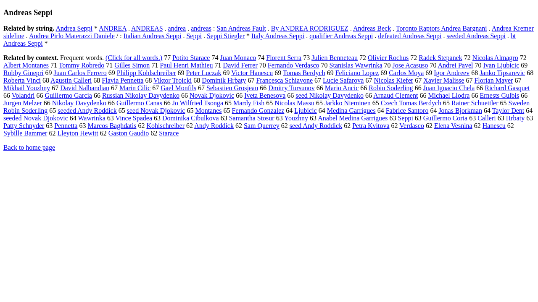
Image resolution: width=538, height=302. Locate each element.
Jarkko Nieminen (347, 103)
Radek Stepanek (440, 57)
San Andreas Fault (241, 28)
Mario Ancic (342, 87)
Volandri (23, 95)
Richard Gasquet (507, 87)
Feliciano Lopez (357, 72)
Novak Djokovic (212, 95)
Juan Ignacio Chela (449, 87)
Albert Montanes (26, 65)
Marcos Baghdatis (111, 125)
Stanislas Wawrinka (356, 65)
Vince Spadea (134, 118)
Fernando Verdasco (293, 65)
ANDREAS (147, 28)
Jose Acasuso (410, 65)
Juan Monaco (238, 57)
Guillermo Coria (445, 118)
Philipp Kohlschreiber (146, 72)
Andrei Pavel (455, 65)
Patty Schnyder (23, 125)
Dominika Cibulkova (190, 118)
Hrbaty (515, 118)
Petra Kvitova (370, 125)
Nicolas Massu (294, 103)
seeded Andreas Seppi (475, 35)
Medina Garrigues (351, 110)
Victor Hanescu (252, 72)
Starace (169, 133)
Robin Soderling (391, 87)
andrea (177, 28)
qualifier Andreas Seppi (341, 35)
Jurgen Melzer (22, 103)
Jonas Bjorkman (460, 110)
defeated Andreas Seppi (409, 35)
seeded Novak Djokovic (35, 118)
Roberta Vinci (22, 80)
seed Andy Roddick (316, 125)
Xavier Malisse (443, 80)
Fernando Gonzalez (258, 110)
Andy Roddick (214, 125)
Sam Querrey (262, 125)
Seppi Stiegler (226, 35)
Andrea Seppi (73, 28)
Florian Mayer (493, 80)
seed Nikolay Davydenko (329, 95)
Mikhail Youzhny (26, 87)
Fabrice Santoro (407, 110)
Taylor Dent (508, 110)
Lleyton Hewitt (77, 133)
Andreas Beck (372, 28)
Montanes (208, 110)
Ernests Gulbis (499, 95)
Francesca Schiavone (284, 80)
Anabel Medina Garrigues (353, 118)
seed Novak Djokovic (156, 110)
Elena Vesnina (453, 125)
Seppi (193, 35)
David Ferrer (240, 65)
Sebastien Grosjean (232, 87)
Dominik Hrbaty (224, 80)
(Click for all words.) (133, 57)
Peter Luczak (204, 72)
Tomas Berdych (304, 72)
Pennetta (65, 125)
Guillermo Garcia (68, 95)
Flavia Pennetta (122, 80)
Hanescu (494, 125)
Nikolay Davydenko (79, 103)
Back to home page (29, 147)
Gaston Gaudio (128, 133)
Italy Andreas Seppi (277, 35)
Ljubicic (305, 110)
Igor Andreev (451, 72)
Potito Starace (191, 57)
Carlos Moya (406, 72)
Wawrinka (91, 118)
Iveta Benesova (264, 95)
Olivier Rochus (388, 57)
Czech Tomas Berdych (411, 103)
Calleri (486, 118)
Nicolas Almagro (495, 57)
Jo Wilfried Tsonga (197, 103)
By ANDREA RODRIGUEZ (309, 28)
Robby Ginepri (23, 72)
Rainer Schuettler (474, 103)
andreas (201, 28)
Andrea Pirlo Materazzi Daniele (72, 35)
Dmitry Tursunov (291, 87)
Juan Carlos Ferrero (80, 72)
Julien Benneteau (334, 57)
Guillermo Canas (139, 103)
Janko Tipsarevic (502, 72)
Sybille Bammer (25, 133)
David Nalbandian (84, 87)
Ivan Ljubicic (501, 65)
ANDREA (113, 28)
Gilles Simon (132, 65)
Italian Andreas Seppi (153, 35)
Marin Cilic (134, 87)
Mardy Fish (248, 103)
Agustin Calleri (71, 80)
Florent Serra (283, 57)
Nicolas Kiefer (393, 80)
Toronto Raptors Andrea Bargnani (441, 28)
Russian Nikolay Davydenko (140, 95)
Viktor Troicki (172, 80)
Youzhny (296, 118)
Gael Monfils (178, 87)
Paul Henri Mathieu (186, 65)
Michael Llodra (448, 95)
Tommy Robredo (82, 65)
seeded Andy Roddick (87, 110)
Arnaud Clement (395, 95)
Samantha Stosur (251, 118)
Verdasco (411, 125)
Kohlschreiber (165, 125)
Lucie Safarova (343, 80)
